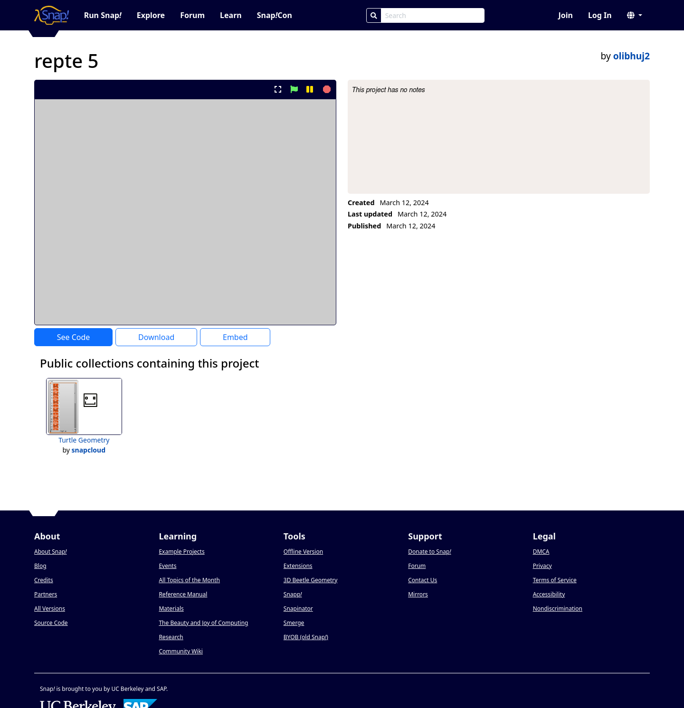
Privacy (542, 566)
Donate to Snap (429, 552)
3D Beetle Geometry (311, 580)
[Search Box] (432, 15)
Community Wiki (181, 651)
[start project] (294, 89)
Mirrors (418, 594)
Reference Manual (183, 594)
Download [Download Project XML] (156, 337)
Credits (43, 580)
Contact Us (422, 580)
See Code (73, 337)
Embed (235, 337)
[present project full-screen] (278, 89)
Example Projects (181, 552)
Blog (40, 566)
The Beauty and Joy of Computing (203, 623)
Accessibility (549, 594)
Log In (600, 15)
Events (167, 566)
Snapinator (298, 608)
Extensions (298, 566)
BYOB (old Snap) (306, 637)
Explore (151, 15)
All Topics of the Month (189, 580)
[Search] (373, 15)
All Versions (49, 608)
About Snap (50, 552)
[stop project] (325, 89)
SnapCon (274, 15)
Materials (171, 608)
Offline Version (303, 552)
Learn (231, 15)
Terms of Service (555, 580)
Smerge (294, 623)
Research (171, 637)
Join (565, 15)
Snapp (293, 594)
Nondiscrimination (557, 608)
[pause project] (309, 89)
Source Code (51, 623)
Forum (192, 15)
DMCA (541, 552)
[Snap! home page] (51, 15)
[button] (634, 15)
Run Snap (103, 15)
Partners (45, 594)
